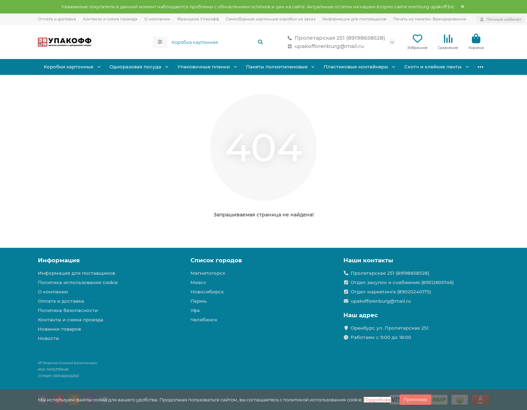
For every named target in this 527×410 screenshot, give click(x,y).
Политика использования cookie (78, 282)
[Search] (217, 42)
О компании (157, 19)
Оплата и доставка (57, 19)
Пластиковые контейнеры (356, 66)
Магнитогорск (207, 273)
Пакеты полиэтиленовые (277, 66)
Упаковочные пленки (203, 66)
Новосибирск (207, 291)
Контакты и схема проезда (110, 19)
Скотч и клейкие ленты (433, 66)
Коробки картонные (68, 66)
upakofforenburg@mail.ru (324, 46)
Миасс (198, 282)
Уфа (195, 310)
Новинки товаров (59, 329)
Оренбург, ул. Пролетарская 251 (389, 328)
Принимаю (415, 399)
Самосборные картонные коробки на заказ (271, 19)
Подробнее (377, 399)
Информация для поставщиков (354, 19)
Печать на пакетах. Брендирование (429, 19)
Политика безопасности (68, 310)
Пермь (198, 301)
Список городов (216, 260)
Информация (59, 260)
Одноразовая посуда (135, 66)
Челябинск (203, 319)
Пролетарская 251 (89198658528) (335, 38)
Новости (48, 338)
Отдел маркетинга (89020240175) (391, 291)
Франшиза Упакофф (198, 19)
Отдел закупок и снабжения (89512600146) (402, 282)
